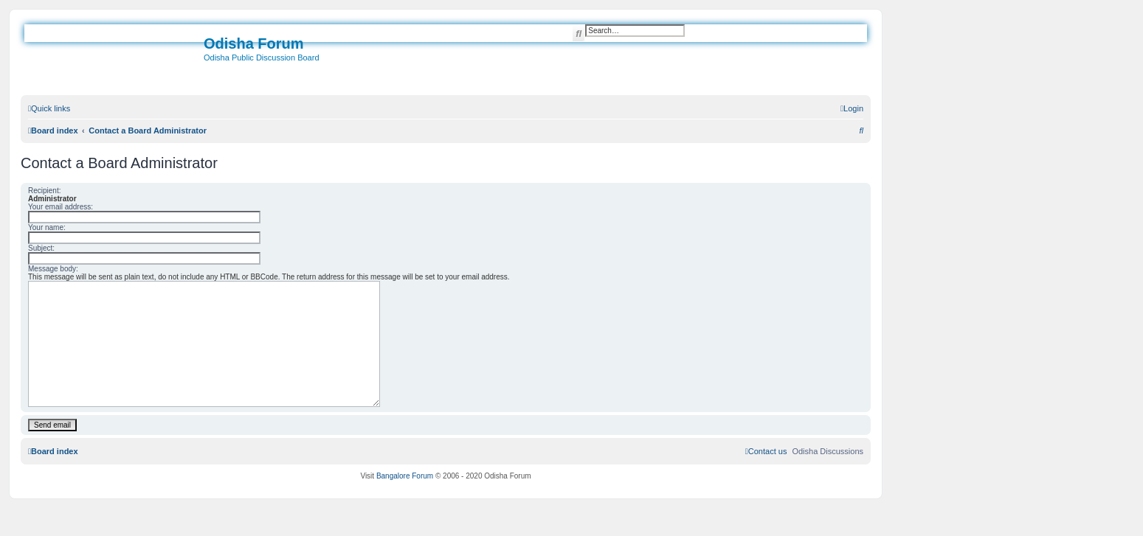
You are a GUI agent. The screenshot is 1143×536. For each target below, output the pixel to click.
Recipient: (44, 191)
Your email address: (60, 207)
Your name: (47, 227)
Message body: (53, 269)
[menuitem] (851, 108)
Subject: (41, 248)
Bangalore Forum (404, 476)
